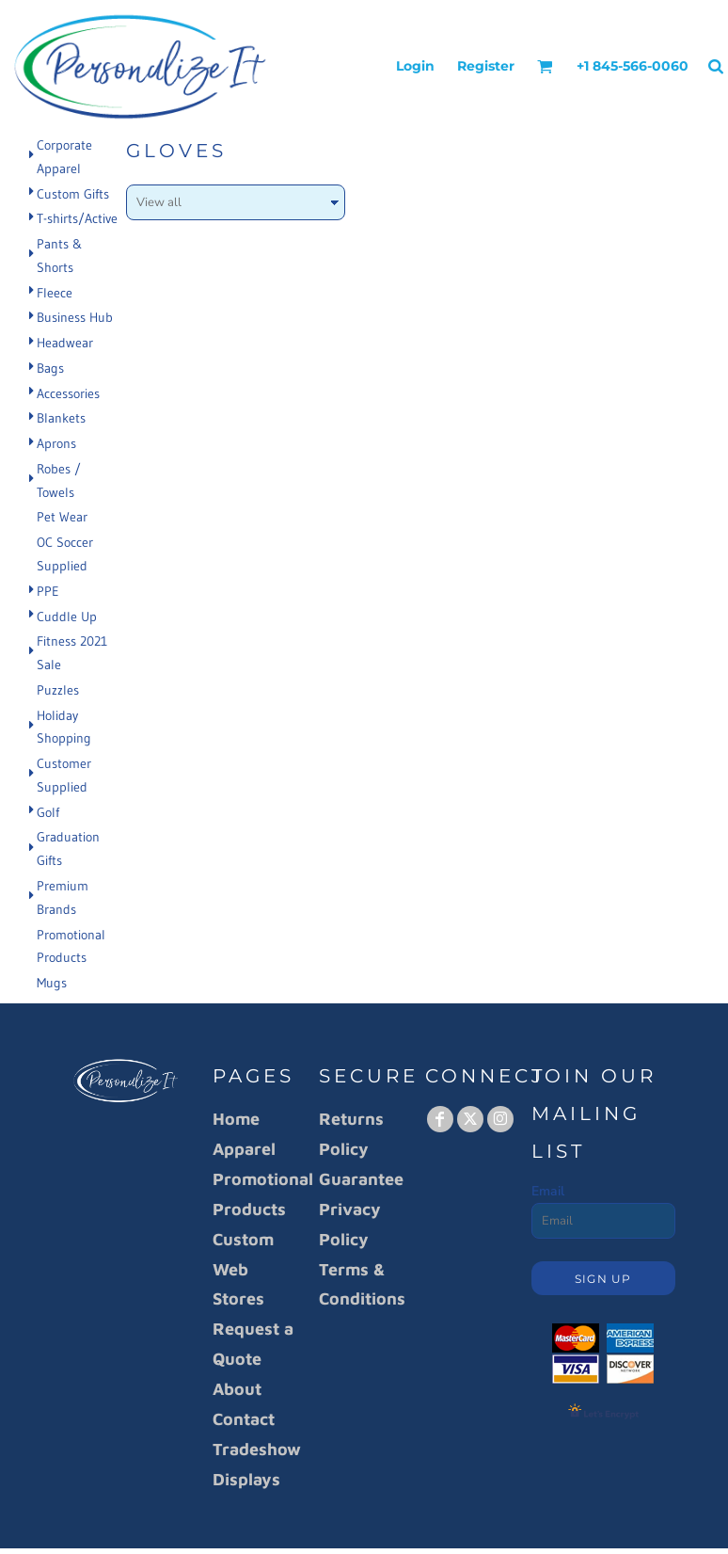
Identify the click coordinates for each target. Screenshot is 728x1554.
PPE (48, 591)
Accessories (68, 393)
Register (485, 65)
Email (547, 1191)
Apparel (244, 1149)
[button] (545, 66)
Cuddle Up (67, 616)
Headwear (65, 342)
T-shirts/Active (77, 218)
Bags (50, 368)
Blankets (61, 417)
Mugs (52, 982)
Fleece (54, 292)
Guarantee (361, 1179)
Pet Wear (62, 516)
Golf (48, 812)
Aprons (56, 443)
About (237, 1389)
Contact (244, 1419)
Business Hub (75, 317)
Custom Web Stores (243, 1269)
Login (415, 65)
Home (236, 1119)
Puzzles (58, 689)
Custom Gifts (73, 193)
